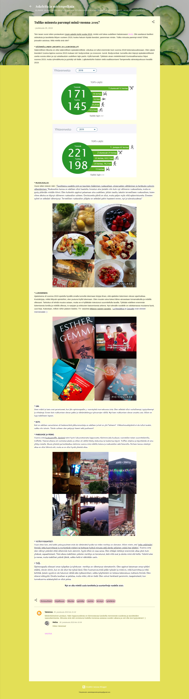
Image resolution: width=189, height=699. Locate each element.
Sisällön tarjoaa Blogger (94, 687)
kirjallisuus (59, 601)
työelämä (111, 601)
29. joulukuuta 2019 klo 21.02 (65, 612)
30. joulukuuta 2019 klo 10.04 (70, 622)
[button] (153, 22)
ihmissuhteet (46, 601)
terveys (100, 601)
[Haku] (158, 7)
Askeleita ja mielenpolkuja (54, 6)
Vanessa (49, 612)
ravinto (90, 601)
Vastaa (48, 634)
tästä (130, 34)
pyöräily (80, 601)
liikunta (71, 601)
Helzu (55, 622)
